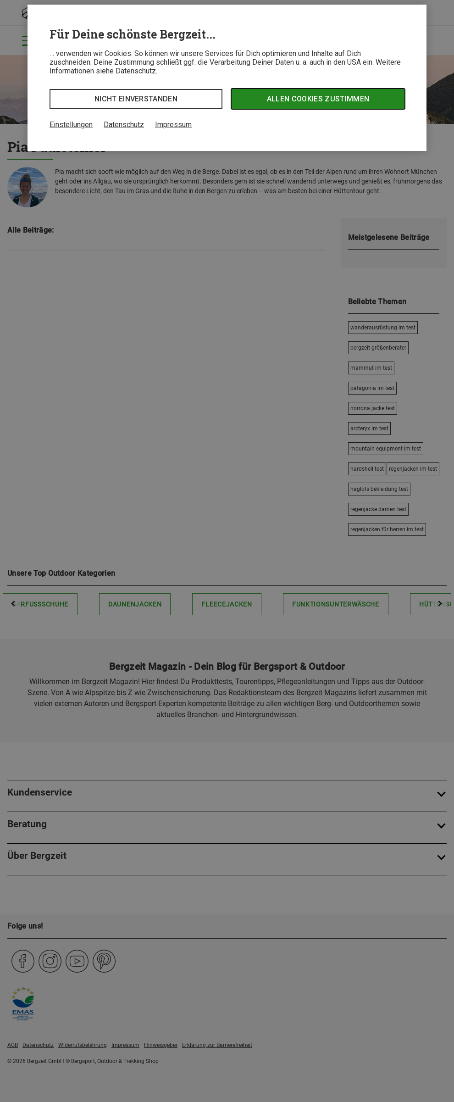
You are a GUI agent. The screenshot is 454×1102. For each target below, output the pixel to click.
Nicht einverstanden (135, 99)
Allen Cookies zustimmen (318, 99)
